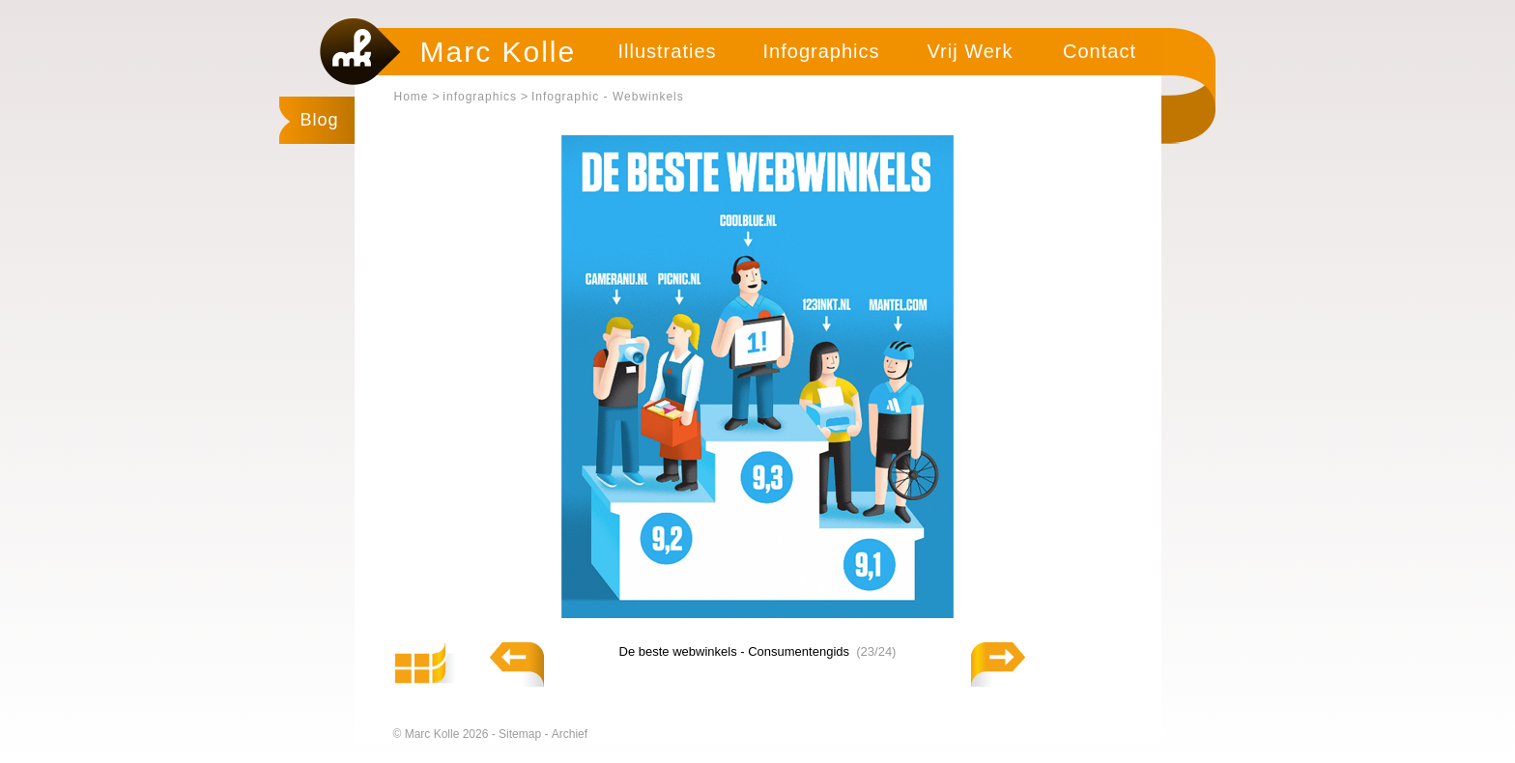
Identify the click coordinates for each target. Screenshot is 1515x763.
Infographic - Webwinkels (607, 96)
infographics (480, 96)
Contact (1099, 51)
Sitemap (521, 734)
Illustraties (666, 51)
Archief (569, 734)
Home (411, 96)
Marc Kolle (498, 52)
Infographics (821, 51)
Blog (319, 119)
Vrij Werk (971, 51)
